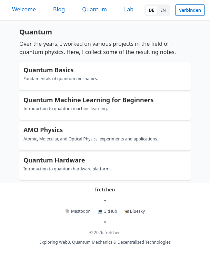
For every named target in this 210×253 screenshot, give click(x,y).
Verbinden (190, 10)
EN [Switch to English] (163, 10)
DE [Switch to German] (151, 10)
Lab (128, 9)
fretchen (105, 189)
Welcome (24, 9)
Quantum (94, 9)
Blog (59, 9)
